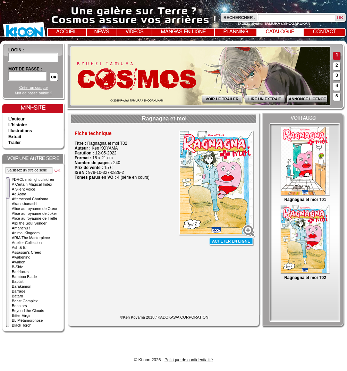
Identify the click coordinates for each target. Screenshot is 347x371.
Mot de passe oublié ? (33, 93)
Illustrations (20, 130)
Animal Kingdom (26, 233)
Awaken (18, 262)
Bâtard (17, 296)
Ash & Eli (19, 247)
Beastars (19, 306)
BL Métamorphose (27, 320)
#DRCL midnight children (33, 179)
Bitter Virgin (22, 315)
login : (16, 50)
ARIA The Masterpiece (31, 238)
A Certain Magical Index (32, 184)
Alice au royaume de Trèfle (34, 218)
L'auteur (16, 119)
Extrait (14, 136)
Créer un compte (33, 87)
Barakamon (21, 286)
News (101, 31)
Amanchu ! (21, 228)
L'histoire (17, 125)
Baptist (18, 281)
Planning (235, 31)
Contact (324, 31)
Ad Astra (19, 194)
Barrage (18, 291)
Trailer (14, 142)
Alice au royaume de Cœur (34, 208)
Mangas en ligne (183, 31)
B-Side (17, 267)
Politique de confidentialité (188, 359)
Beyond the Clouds (28, 311)
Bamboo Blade (24, 277)
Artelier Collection (27, 243)
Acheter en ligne (231, 242)
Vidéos (135, 31)
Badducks (20, 272)
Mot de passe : (25, 69)
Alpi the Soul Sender (29, 223)
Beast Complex (25, 301)
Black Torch (22, 325)
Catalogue (280, 31)
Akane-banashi (24, 204)
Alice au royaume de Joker (34, 213)
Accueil (66, 31)
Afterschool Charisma (30, 199)
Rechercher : (239, 17)
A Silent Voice (23, 189)
